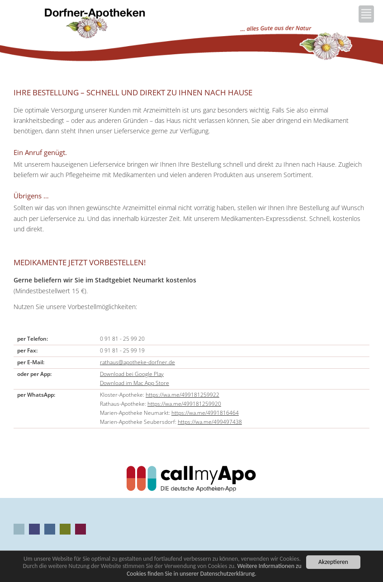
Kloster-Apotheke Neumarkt (34, 529)
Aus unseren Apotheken (19, 529)
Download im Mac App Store (134, 383)
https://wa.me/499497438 (210, 422)
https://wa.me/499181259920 (184, 404)
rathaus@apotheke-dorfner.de (137, 362)
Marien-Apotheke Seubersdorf (80, 529)
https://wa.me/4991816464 (205, 413)
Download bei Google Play (132, 374)
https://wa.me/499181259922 (182, 395)
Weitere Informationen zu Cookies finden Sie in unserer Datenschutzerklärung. (214, 570)
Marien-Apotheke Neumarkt (65, 529)
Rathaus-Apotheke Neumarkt (49, 529)
